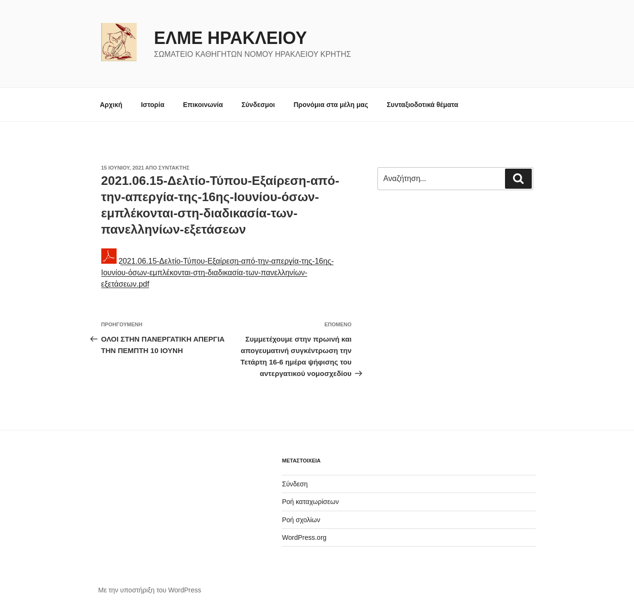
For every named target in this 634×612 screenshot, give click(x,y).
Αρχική (111, 104)
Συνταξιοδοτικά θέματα (422, 104)
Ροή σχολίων (301, 520)
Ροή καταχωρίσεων (310, 501)
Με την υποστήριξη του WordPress (150, 590)
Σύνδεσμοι (258, 104)
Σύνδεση (295, 484)
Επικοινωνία (203, 104)
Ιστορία (152, 104)
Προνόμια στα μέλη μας (330, 104)
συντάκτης (174, 168)
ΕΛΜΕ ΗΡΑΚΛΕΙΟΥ (230, 38)
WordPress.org (304, 537)
